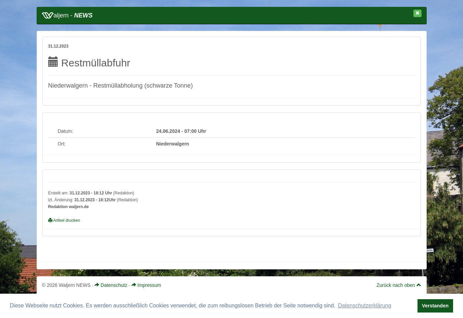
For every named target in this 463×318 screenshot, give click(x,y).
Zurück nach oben (399, 285)
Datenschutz (110, 285)
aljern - (67, 15)
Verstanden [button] (435, 305)
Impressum (146, 285)
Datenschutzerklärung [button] (364, 305)
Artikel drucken (64, 220)
